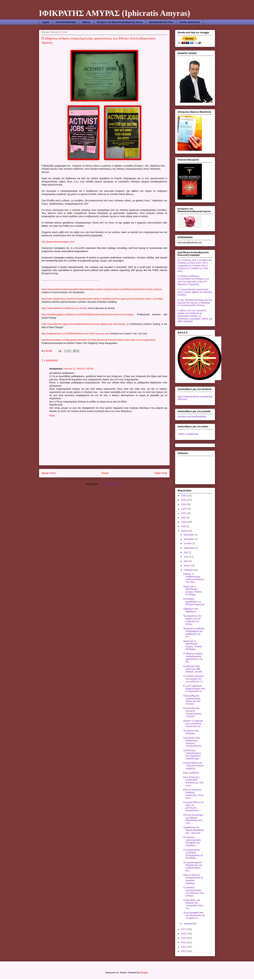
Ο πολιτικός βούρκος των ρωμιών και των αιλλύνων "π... (193, 679)
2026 (184, 495)
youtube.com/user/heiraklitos (192, 416)
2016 (184, 933)
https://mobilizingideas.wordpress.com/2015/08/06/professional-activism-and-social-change (87, 314)
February (188, 570)
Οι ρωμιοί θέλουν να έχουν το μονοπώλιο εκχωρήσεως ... (193, 806)
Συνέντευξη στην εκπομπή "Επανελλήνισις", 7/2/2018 (192, 712)
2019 (184, 526)
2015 (184, 938)
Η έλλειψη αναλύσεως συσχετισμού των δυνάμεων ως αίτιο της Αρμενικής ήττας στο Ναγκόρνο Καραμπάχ (193, 280)
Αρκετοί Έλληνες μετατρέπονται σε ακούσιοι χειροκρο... (193, 879)
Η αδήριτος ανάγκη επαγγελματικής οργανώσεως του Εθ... (193, 657)
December (189, 534)
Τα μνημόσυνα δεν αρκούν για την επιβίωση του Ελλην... (192, 620)
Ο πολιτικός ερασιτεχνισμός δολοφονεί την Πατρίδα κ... (192, 841)
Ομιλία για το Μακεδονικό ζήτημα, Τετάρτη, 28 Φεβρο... (192, 590)
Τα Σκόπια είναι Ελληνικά (190, 732)
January (188, 923)
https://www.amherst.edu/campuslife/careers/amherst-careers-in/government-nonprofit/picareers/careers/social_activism (101, 289)
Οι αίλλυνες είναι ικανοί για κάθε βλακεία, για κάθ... (193, 669)
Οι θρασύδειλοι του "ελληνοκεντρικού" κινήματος (193, 766)
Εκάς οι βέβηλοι (191, 772)
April (186, 561)
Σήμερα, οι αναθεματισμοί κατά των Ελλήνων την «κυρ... (193, 578)
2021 (184, 517)
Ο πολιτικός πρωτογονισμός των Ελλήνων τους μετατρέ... (193, 891)
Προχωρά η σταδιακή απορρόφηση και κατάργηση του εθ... (193, 632)
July (186, 552)
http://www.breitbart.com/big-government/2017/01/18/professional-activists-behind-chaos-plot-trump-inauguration (97, 340)
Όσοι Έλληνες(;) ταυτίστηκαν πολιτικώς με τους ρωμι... (193, 781)
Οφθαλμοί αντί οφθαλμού (190, 610)
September (189, 548)
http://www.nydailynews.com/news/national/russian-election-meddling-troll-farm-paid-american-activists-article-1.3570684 (102, 298)
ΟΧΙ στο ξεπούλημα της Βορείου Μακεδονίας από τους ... (193, 819)
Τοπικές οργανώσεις (189, 22)
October (188, 543)
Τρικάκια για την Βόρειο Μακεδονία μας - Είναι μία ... (193, 830)
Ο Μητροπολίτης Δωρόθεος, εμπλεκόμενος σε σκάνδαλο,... (193, 854)
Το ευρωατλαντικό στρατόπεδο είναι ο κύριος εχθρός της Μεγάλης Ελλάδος (195, 292)
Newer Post (48, 473)
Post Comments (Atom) (111, 484)
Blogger (144, 972)
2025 (184, 500)
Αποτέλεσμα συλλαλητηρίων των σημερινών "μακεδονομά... (192, 754)
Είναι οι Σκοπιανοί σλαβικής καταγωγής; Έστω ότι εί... (193, 793)
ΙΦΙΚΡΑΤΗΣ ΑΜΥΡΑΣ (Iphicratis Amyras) (114, 13)
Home (105, 473)
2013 (184, 947)
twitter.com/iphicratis (188, 434)
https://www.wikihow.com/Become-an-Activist (64, 308)
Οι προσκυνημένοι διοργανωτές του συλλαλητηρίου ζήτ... (192, 866)
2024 (184, 504)
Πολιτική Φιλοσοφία (66, 22)
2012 (184, 951)
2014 (184, 942)
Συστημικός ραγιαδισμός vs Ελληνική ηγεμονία (193, 602)
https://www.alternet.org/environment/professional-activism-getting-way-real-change (83, 324)
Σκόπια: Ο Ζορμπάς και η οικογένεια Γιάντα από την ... (193, 723)
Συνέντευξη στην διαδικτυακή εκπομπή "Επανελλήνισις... (193, 741)
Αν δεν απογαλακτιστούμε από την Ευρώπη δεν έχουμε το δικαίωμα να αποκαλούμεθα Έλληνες (195, 303)
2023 (184, 509)
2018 (184, 531)
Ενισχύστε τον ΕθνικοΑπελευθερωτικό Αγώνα (119, 22)
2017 (184, 929)
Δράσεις (86, 22)
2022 (184, 513)
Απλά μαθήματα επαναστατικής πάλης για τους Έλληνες (192, 699)
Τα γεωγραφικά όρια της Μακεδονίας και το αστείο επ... (194, 915)
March (187, 565)
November (189, 539)
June (186, 556)
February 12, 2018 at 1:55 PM (78, 368)
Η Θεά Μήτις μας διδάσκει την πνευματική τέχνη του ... (193, 904)
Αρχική (45, 22)
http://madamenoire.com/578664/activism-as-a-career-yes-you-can (74, 333)
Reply (52, 415)
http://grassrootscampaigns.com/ (57, 241)
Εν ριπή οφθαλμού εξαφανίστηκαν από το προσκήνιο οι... (194, 689)
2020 (184, 522)
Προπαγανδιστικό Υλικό (161, 22)
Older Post (160, 473)
